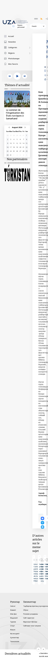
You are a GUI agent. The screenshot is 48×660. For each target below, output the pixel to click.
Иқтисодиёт (15, 633)
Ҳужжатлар (14, 637)
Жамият (13, 610)
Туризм (13, 622)
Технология (14, 641)
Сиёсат (12, 606)
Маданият (14, 618)
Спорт (12, 626)
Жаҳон (12, 630)
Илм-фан (13, 614)
